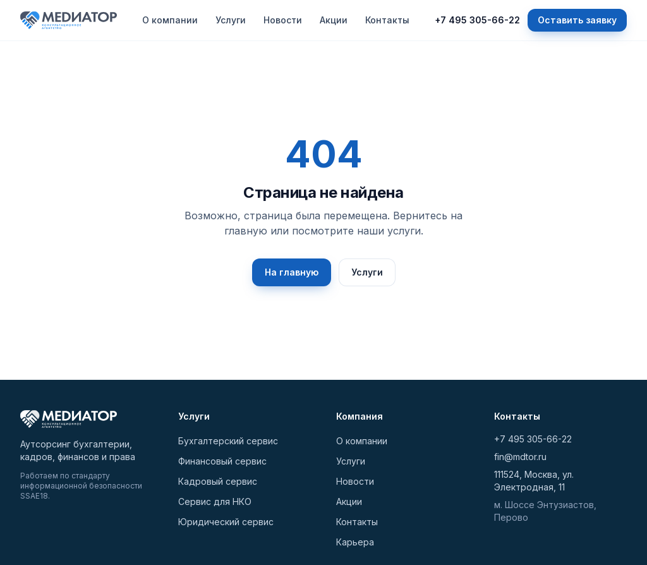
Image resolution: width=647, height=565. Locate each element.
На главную (291, 272)
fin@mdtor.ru (520, 456)
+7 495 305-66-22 (477, 20)
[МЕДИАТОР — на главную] (68, 20)
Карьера (355, 542)
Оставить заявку (577, 20)
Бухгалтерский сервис (228, 440)
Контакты (387, 20)
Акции (334, 20)
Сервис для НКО (214, 501)
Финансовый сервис (222, 461)
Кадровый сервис (217, 481)
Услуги (230, 20)
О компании (170, 20)
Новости (282, 20)
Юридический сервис (226, 521)
